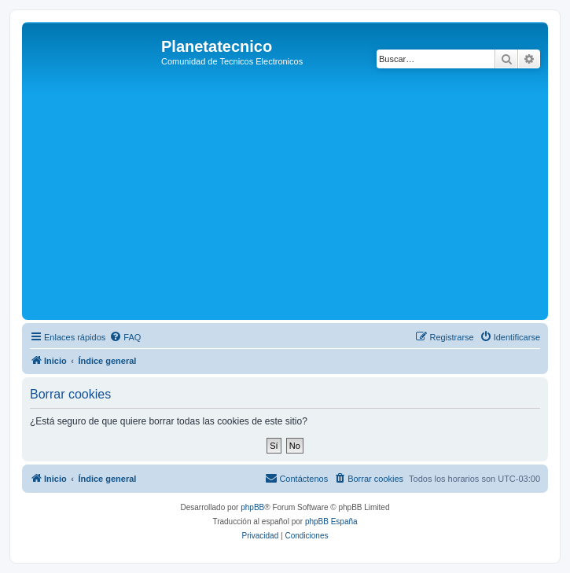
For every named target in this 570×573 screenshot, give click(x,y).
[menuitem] (125, 337)
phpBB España (331, 521)
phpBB (252, 507)
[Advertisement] (298, 198)
